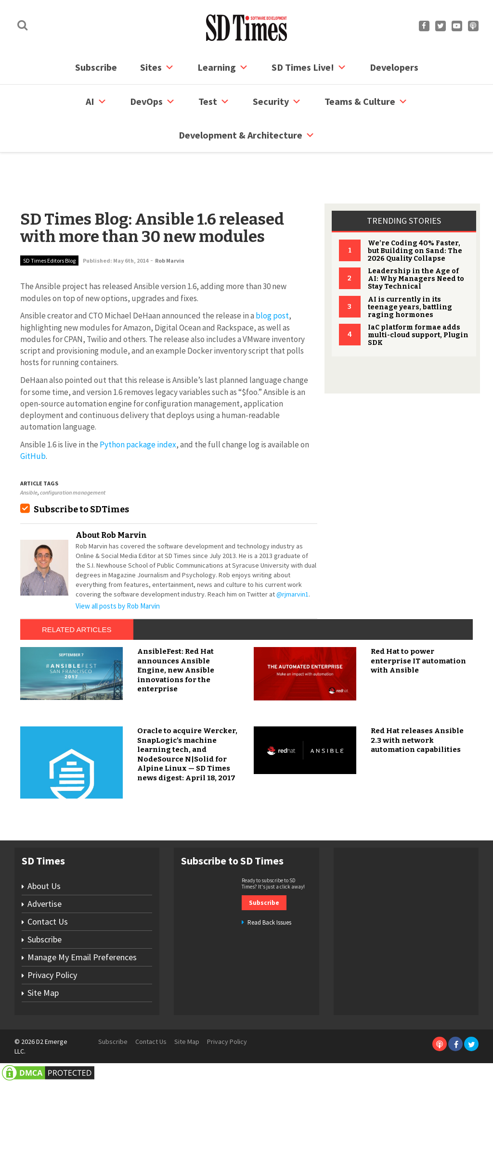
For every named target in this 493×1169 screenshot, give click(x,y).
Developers (394, 67)
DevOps (152, 101)
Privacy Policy (52, 1068)
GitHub (33, 419)
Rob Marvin (169, 224)
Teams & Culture (366, 101)
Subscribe (96, 67)
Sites (157, 67)
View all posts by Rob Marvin (118, 569)
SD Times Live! (309, 67)
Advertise (44, 997)
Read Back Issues (269, 1016)
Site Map (43, 1086)
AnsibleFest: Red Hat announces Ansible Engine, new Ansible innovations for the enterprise (175, 764)
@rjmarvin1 (292, 557)
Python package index (138, 408)
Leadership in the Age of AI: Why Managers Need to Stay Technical (416, 242)
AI (96, 101)
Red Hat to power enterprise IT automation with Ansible (418, 754)
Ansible (29, 455)
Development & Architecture (247, 135)
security (277, 101)
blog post (272, 279)
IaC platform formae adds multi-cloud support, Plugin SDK (418, 298)
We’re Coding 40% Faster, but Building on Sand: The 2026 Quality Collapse (415, 214)
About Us (44, 979)
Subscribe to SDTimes (81, 473)
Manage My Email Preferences (82, 1050)
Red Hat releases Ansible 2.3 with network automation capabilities (417, 834)
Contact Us (47, 1014)
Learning (222, 67)
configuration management (72, 455)
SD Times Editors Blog (49, 224)
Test (214, 101)
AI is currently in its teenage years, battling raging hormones (410, 270)
